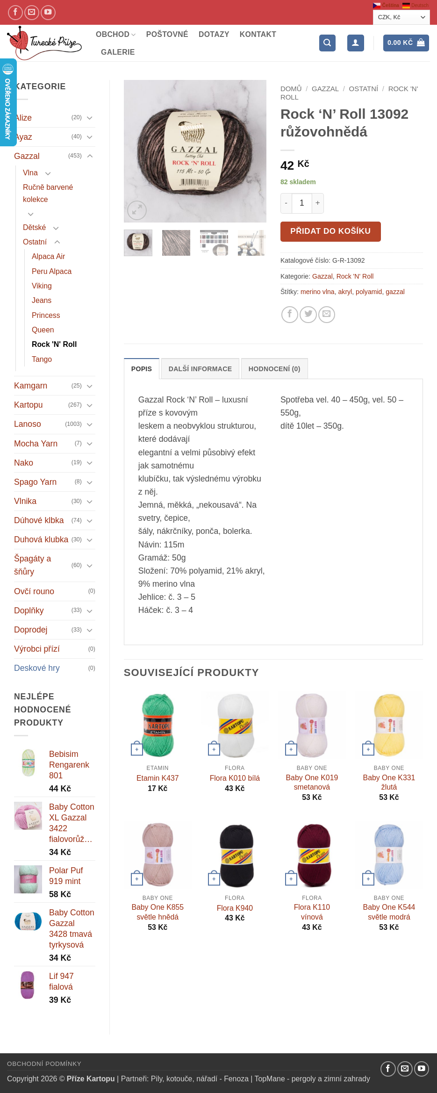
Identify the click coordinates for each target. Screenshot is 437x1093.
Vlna (30, 173)
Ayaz (23, 137)
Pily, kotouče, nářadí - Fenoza (200, 1079)
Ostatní (35, 242)
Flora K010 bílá (235, 778)
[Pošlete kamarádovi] (326, 314)
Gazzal (27, 156)
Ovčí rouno (34, 591)
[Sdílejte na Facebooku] (289, 314)
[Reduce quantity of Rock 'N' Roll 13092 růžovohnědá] (286, 203)
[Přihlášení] (355, 43)
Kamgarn (30, 385)
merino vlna (318, 291)
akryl (345, 291)
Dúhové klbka (39, 520)
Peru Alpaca (52, 271)
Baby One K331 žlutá (389, 782)
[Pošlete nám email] (31, 12)
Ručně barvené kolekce (48, 193)
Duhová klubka (41, 539)
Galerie (118, 52)
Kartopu (28, 405)
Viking (42, 286)
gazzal (395, 291)
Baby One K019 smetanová (312, 782)
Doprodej (30, 629)
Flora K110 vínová (312, 912)
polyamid (369, 291)
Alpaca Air (48, 256)
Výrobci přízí (37, 649)
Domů (291, 89)
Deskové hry (37, 668)
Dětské (34, 227)
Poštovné (167, 34)
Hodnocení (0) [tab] (275, 369)
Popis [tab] (141, 369)
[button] (327, 43)
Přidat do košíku (330, 231)
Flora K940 (235, 908)
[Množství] (302, 203)
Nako (23, 462)
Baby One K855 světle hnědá (157, 912)
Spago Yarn (35, 482)
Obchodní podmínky (44, 1063)
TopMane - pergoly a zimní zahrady (312, 1079)
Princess (46, 315)
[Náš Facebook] (15, 12)
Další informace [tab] (200, 369)
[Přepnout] (89, 117)
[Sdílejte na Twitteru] (308, 314)
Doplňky (29, 610)
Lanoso (27, 424)
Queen (43, 330)
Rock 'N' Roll (54, 344)
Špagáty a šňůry (32, 565)
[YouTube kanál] (48, 12)
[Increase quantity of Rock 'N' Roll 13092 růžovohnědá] (318, 203)
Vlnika (25, 501)
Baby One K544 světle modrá (389, 912)
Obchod (116, 34)
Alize (23, 117)
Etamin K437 (157, 778)
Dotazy (214, 34)
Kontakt (258, 34)
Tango (42, 359)
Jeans (41, 300)
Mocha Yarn (35, 443)
